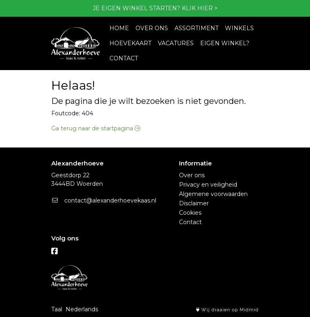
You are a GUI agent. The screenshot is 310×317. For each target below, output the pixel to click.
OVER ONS (151, 28)
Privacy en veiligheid (208, 184)
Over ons (192, 175)
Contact (190, 222)
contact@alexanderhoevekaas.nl (103, 200)
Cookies (190, 212)
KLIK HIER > (200, 8)
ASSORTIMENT (196, 28)
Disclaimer (194, 203)
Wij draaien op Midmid (227, 310)
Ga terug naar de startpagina (95, 128)
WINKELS (239, 28)
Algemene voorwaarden (213, 194)
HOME (119, 28)
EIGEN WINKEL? (224, 43)
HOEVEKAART (130, 43)
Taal (56, 309)
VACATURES (176, 43)
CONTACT (123, 58)
